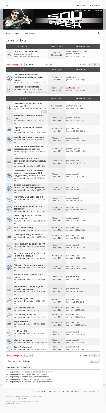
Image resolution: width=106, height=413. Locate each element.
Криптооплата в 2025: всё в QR (29, 197)
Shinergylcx (73, 54)
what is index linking (23, 228)
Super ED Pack (21, 321)
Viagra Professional (23, 340)
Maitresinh (21, 83)
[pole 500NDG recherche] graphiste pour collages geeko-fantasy (28, 77)
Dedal (19, 89)
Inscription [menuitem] (82, 5)
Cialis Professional (23, 347)
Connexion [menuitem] (95, 5)
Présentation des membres (26, 87)
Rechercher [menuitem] (15, 28)
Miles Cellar (28, 399)
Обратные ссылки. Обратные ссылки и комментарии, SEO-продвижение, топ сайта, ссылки (30, 173)
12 (39, 92)
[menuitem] (99, 33)
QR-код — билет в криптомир (28, 265)
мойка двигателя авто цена (76, 51)
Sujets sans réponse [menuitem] (82, 10)
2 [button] (92, 64)
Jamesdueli (21, 133)
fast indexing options (24, 308)
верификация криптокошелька (29, 137)
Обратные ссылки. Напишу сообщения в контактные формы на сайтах (30, 161)
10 (34, 92)
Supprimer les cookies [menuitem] (71, 392)
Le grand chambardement (26, 51)
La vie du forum (17, 40)
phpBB (17, 396)
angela (22, 109)
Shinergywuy (21, 152)
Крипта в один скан (23, 298)
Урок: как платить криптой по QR (30, 244)
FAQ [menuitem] (5, 28)
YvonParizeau (74, 106)
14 (46, 92)
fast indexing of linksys (25, 315)
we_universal (13, 401)
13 (42, 92)
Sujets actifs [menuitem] (97, 10)
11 (37, 92)
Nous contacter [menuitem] (54, 392)
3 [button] (95, 64)
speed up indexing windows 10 (28, 234)
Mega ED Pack (20, 331)
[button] (99, 64)
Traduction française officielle (14, 399)
